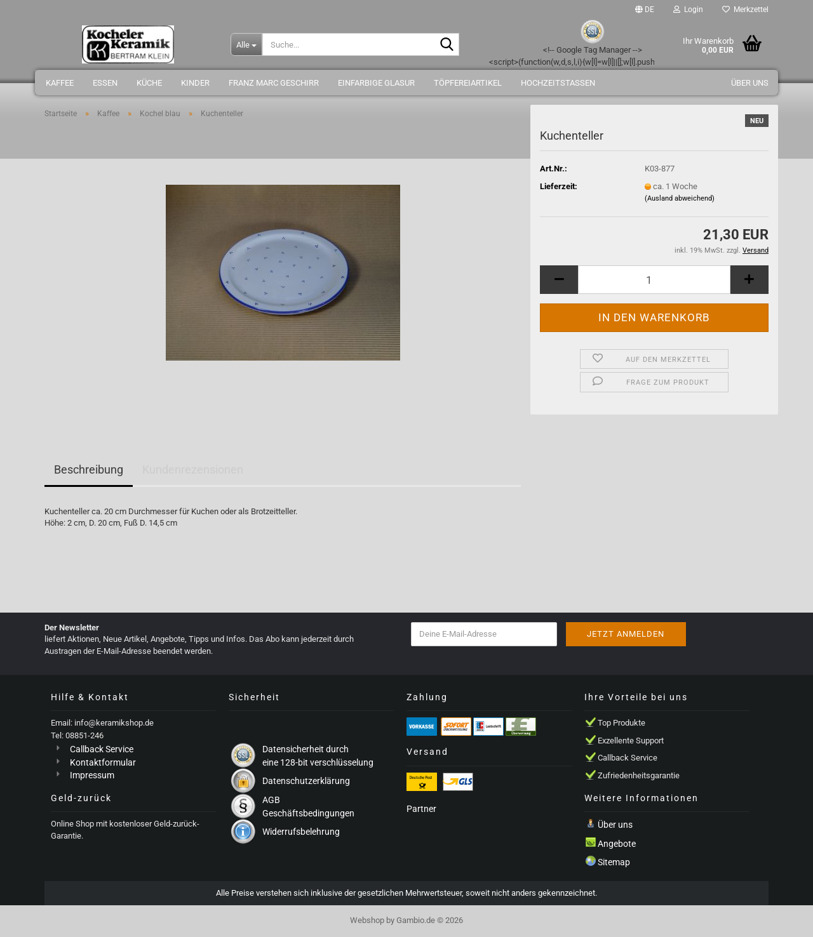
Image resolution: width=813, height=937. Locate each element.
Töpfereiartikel (468, 83)
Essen (105, 83)
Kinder (195, 83)
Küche (149, 83)
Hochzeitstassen (558, 83)
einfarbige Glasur (376, 83)
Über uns (750, 83)
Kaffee (60, 83)
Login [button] (688, 9)
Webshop (367, 920)
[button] (645, 9)
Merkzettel (745, 9)
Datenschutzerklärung (306, 781)
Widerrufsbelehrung (301, 832)
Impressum (92, 775)
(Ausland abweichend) (680, 198)
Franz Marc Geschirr (274, 83)
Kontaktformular (103, 762)
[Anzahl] (654, 279)
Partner (421, 809)
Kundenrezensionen (192, 469)
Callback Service (101, 749)
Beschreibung (88, 469)
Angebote (617, 844)
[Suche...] (246, 44)
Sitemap (614, 862)
